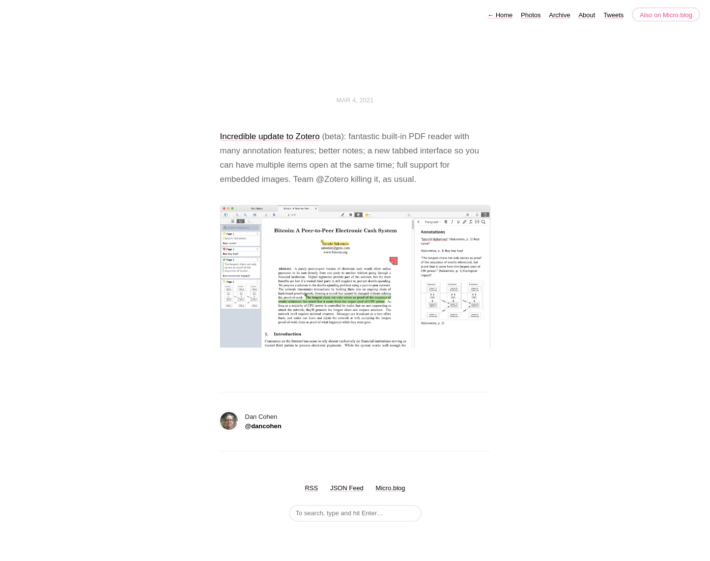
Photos (530, 15)
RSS (311, 488)
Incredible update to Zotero (270, 136)
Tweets (613, 15)
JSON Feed (347, 488)
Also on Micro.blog (666, 15)
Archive (559, 15)
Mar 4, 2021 (355, 100)
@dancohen (263, 426)
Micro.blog (390, 488)
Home (499, 15)
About (586, 15)
